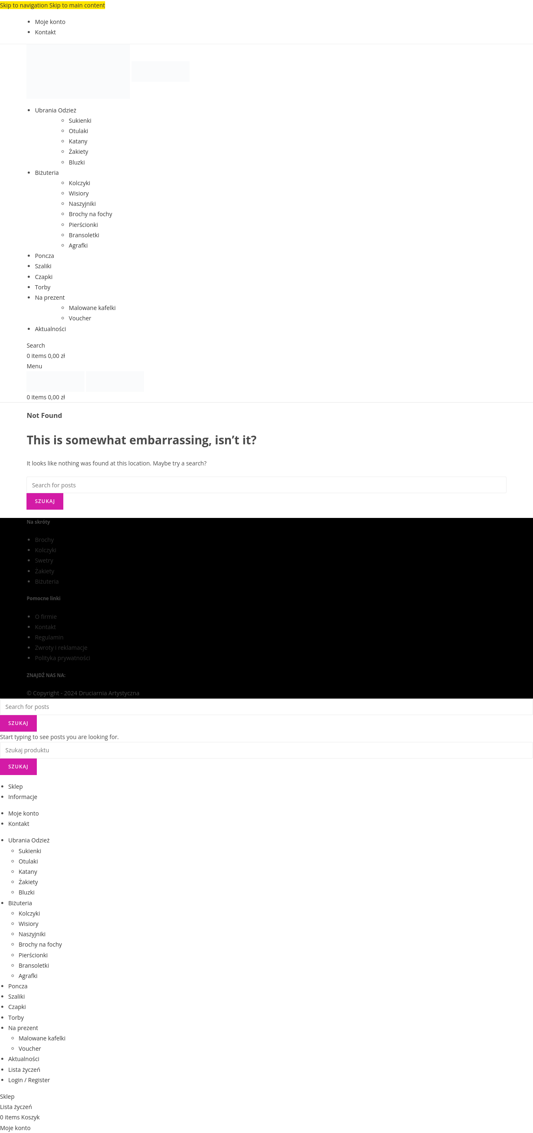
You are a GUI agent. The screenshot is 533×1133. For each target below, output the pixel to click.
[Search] (35, 345)
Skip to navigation (24, 5)
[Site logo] (79, 70)
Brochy (44, 540)
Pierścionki (83, 225)
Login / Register (29, 1080)
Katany (78, 141)
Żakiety (78, 151)
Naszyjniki (82, 204)
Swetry (44, 560)
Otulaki (78, 131)
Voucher (80, 318)
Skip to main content (77, 5)
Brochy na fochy (90, 214)
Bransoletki (84, 235)
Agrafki (78, 245)
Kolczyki (79, 183)
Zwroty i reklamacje (61, 647)
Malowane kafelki (92, 308)
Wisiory (79, 193)
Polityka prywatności (62, 658)
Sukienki (80, 120)
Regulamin (49, 637)
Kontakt (45, 627)
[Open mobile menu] (34, 366)
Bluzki (77, 162)
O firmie (46, 616)
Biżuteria (47, 581)
